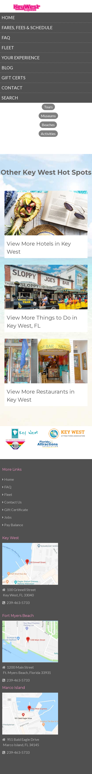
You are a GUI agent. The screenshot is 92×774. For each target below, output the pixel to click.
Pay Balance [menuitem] (12, 525)
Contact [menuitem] (12, 87)
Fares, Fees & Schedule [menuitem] (27, 27)
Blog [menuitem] (7, 67)
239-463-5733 (18, 602)
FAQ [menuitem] (6, 37)
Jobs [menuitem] (7, 517)
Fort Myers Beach (18, 616)
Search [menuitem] (10, 97)
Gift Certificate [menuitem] (15, 509)
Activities (48, 133)
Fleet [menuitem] (8, 47)
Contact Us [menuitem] (12, 502)
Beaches (48, 125)
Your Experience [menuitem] (21, 57)
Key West (10, 538)
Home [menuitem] (8, 17)
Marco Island (13, 688)
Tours (48, 107)
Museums (48, 116)
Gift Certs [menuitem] (13, 77)
